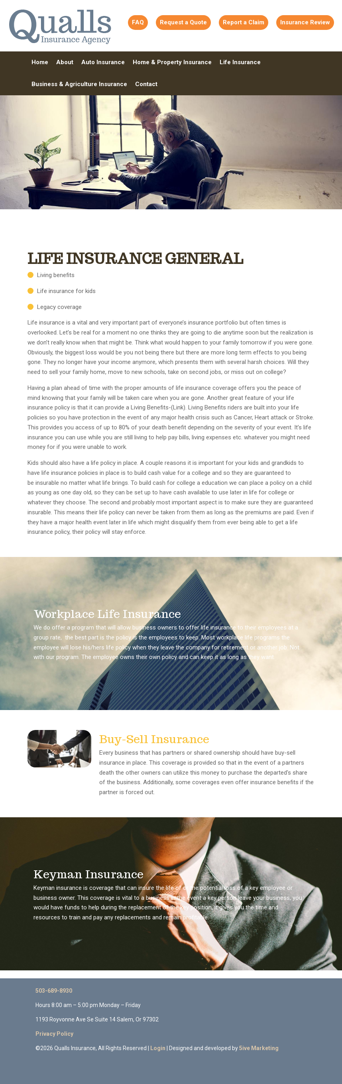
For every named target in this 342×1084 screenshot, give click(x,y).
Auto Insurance (103, 62)
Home (39, 62)
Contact (146, 84)
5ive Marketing (259, 1048)
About (64, 62)
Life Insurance (240, 62)
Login (157, 1048)
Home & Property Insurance (172, 62)
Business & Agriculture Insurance (79, 84)
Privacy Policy (54, 1034)
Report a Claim (243, 22)
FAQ (138, 22)
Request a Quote (183, 22)
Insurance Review (305, 22)
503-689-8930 (53, 991)
